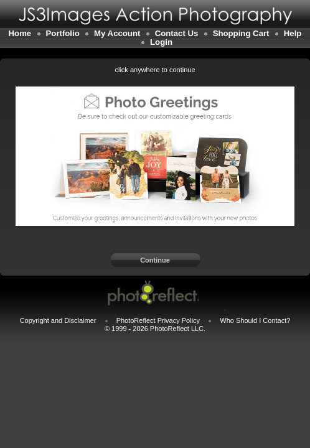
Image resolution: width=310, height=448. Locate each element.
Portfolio (63, 33)
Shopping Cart (241, 33)
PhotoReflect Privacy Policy (158, 320)
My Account (117, 33)
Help (293, 33)
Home (20, 33)
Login (161, 42)
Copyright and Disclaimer (59, 320)
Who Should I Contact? (255, 320)
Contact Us (177, 33)
